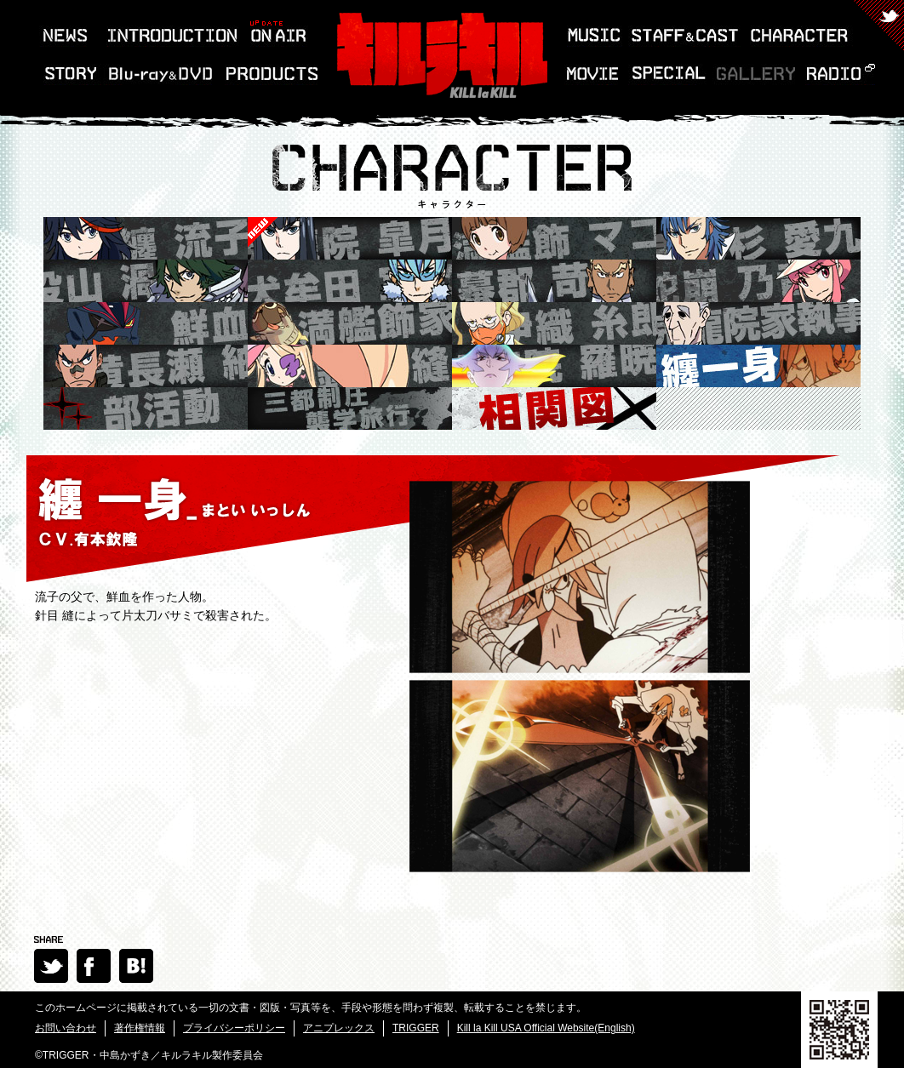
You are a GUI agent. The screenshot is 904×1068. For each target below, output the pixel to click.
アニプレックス (339, 1028)
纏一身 (758, 366)
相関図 (554, 408)
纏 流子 (145, 238)
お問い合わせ (65, 1028)
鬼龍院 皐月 (263, 232)
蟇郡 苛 (554, 281)
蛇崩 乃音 (758, 281)
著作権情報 (139, 1028)
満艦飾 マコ (554, 238)
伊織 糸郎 (554, 323)
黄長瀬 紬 (145, 366)
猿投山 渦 (145, 281)
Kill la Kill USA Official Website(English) (546, 1028)
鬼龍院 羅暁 (554, 366)
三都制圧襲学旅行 (350, 408)
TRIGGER (415, 1028)
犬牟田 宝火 (350, 281)
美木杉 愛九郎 (758, 238)
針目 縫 (350, 366)
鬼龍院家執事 (758, 323)
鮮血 (145, 323)
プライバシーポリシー (234, 1028)
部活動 (145, 408)
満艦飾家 (350, 323)
